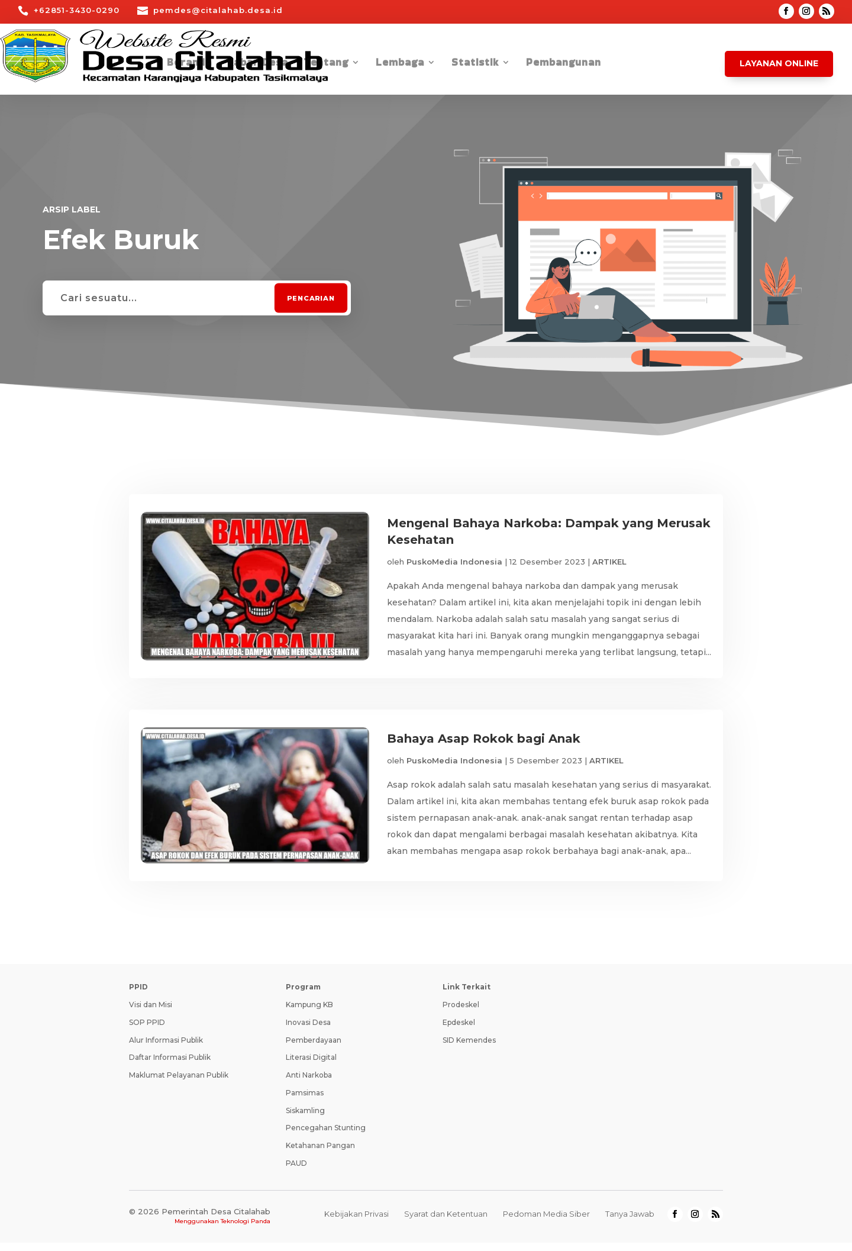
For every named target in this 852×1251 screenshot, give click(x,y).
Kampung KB (309, 1013)
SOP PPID (147, 1030)
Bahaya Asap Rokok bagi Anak (483, 743)
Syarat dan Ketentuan (446, 1222)
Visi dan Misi (150, 1013)
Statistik (475, 63)
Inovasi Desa (308, 1030)
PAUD (296, 1172)
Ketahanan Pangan (320, 1154)
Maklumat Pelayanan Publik (178, 1083)
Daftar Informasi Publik (170, 1066)
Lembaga (400, 63)
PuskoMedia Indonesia (454, 561)
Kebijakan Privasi (356, 1222)
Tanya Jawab (629, 1222)
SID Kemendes (469, 1048)
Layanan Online (779, 63)
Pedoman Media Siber (546, 1222)
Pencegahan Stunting (326, 1136)
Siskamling (305, 1118)
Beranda (189, 63)
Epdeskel (459, 1030)
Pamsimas (305, 1101)
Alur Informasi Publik (166, 1048)
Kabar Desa (257, 63)
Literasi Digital (311, 1066)
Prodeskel (461, 1013)
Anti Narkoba (309, 1083)
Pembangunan (563, 63)
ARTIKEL (609, 561)
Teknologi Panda (245, 1229)
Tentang (326, 63)
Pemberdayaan (313, 1048)
